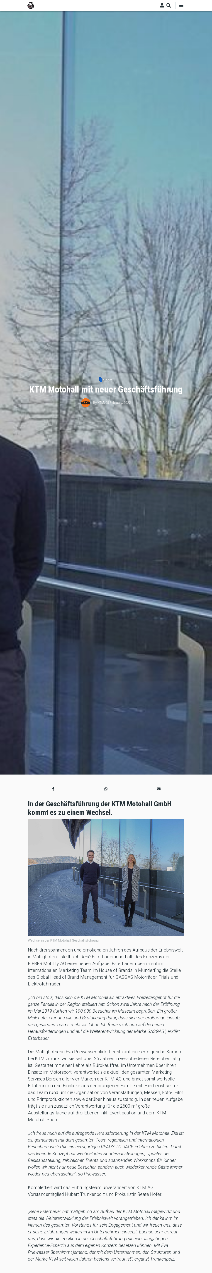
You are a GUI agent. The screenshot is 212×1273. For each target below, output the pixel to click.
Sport (107, 380)
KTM (100, 403)
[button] (53, 788)
